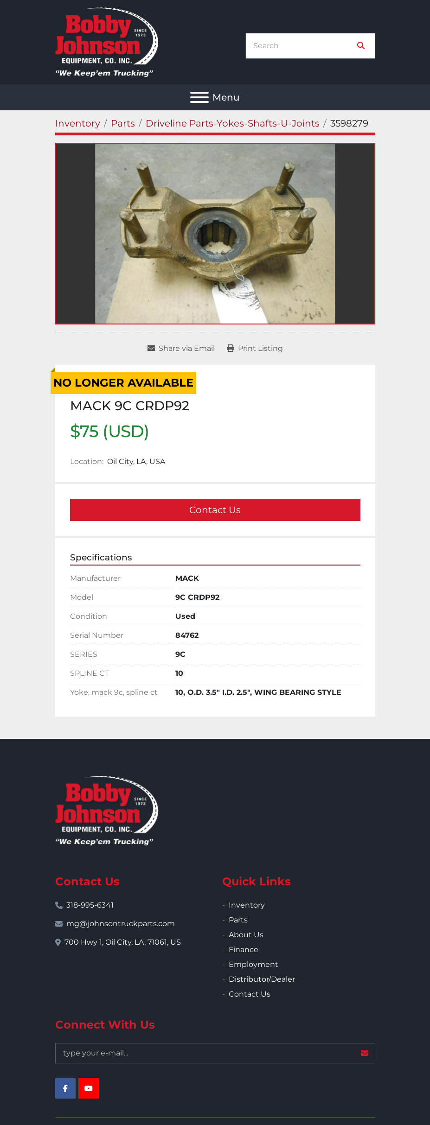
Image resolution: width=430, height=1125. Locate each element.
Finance (243, 949)
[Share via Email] (181, 348)
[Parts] (123, 123)
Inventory (247, 905)
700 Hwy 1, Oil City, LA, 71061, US (122, 942)
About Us (246, 934)
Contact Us (215, 509)
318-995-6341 (90, 905)
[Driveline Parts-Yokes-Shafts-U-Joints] (233, 123)
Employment (253, 964)
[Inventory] (77, 123)
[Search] (303, 46)
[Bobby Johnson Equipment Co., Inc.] (106, 810)
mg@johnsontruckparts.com (120, 923)
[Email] (215, 1053)
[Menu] (199, 97)
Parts (238, 919)
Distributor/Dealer (262, 979)
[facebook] (65, 1088)
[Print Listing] (255, 348)
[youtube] (88, 1088)
